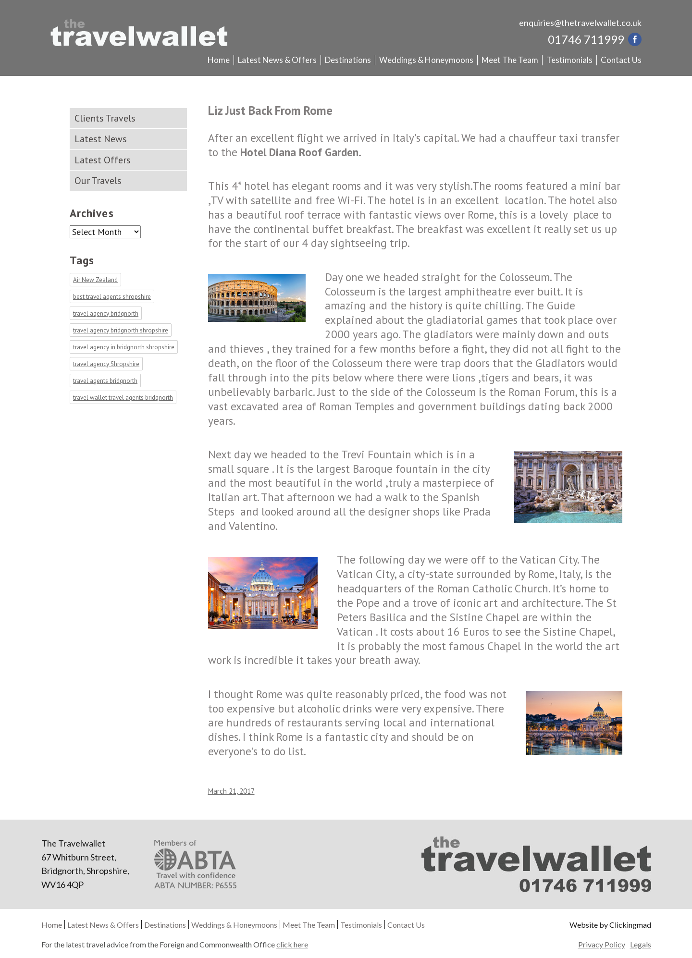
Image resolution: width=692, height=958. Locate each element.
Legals (640, 944)
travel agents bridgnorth (105, 381)
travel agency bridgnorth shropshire (120, 330)
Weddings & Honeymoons (426, 60)
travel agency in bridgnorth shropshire (123, 347)
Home (219, 60)
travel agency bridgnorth (105, 313)
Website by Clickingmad (610, 924)
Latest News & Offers (277, 60)
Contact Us (621, 60)
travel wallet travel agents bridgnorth (123, 397)
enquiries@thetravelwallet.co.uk (580, 22)
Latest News (100, 139)
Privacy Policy (601, 944)
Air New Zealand (95, 280)
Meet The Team (510, 60)
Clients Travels (105, 118)
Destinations (348, 60)
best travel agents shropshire (112, 297)
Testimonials (569, 60)
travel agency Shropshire (106, 364)
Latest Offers (102, 160)
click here (292, 944)
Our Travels (98, 180)
